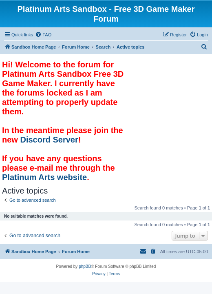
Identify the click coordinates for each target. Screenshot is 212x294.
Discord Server (49, 139)
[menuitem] (43, 35)
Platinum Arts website (44, 177)
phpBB (85, 266)
